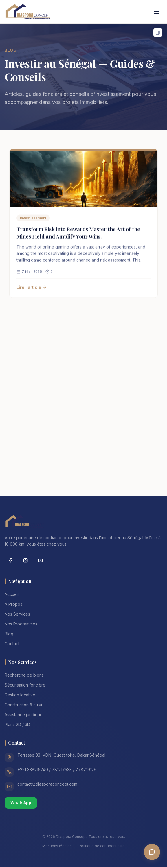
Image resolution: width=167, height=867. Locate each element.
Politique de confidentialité (102, 846)
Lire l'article (31, 288)
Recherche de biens (24, 675)
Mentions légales (57, 846)
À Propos (13, 604)
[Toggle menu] (156, 11)
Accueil (12, 594)
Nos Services (17, 614)
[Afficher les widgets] (157, 32)
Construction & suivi (23, 704)
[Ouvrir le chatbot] (152, 852)
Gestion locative (20, 694)
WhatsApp (20, 802)
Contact (12, 643)
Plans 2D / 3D (17, 724)
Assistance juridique (24, 714)
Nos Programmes (21, 623)
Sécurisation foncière (25, 684)
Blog (9, 633)
